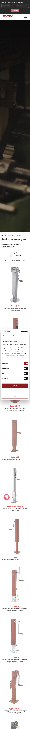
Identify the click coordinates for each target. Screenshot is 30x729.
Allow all (15, 385)
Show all (18, 255)
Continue (15, 10)
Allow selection (15, 391)
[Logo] (7, 17)
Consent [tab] (5, 336)
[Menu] (25, 17)
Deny (15, 396)
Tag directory (5, 235)
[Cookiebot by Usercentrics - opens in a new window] (21, 331)
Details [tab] (15, 336)
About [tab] (24, 336)
